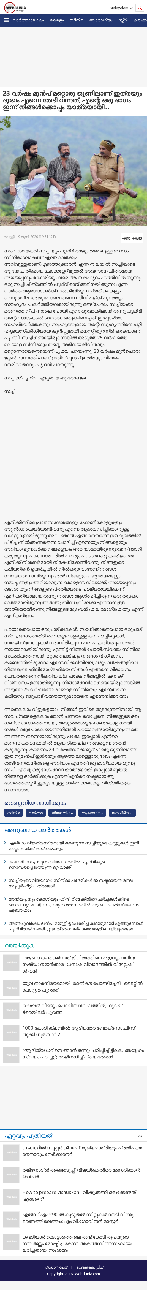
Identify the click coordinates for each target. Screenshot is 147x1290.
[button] (6, 20)
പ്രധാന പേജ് (55, 1267)
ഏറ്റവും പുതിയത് (28, 1135)
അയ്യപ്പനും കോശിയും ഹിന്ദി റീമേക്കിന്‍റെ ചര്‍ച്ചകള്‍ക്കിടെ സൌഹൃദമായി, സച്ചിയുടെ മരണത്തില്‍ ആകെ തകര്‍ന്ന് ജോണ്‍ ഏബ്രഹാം (73, 904)
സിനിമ (76, 20)
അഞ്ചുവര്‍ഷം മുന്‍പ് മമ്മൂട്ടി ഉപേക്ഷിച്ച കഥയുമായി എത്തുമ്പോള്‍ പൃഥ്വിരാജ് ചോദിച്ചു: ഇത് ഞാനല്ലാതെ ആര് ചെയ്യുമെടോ (76, 926)
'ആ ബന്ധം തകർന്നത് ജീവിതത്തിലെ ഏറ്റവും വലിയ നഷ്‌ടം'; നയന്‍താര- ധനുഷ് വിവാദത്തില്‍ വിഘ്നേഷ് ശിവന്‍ (78, 964)
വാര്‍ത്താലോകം (28, 20)
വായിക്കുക (19, 945)
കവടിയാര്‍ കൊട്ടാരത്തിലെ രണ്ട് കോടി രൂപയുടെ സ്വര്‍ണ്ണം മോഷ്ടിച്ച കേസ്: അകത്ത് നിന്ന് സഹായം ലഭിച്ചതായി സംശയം (77, 1243)
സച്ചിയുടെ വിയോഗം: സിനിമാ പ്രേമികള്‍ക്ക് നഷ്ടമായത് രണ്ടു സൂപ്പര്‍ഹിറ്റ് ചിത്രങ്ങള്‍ (71, 883)
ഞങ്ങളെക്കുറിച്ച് (89, 1267)
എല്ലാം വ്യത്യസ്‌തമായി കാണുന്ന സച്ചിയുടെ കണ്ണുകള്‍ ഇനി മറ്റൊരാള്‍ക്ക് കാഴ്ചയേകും (74, 845)
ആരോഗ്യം (100, 20)
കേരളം (57, 20)
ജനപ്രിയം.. (122, 812)
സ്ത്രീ (122, 20)
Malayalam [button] (120, 7)
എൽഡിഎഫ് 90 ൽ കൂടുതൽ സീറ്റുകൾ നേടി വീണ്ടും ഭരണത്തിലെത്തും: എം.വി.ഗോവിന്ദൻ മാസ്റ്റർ (78, 1217)
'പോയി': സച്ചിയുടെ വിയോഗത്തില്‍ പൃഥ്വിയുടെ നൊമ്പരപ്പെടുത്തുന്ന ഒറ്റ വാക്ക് (58, 864)
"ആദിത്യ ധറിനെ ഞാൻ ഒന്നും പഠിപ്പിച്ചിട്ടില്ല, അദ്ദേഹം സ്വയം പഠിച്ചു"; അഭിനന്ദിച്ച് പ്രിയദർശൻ (83, 1053)
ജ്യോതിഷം (62, 812)
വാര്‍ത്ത (36, 812)
